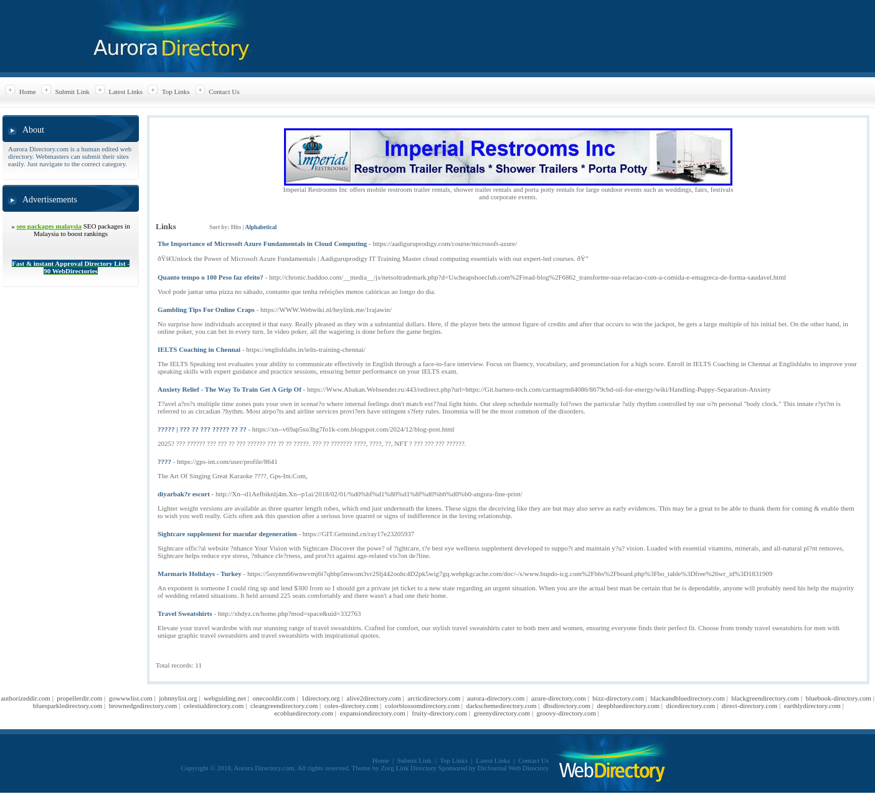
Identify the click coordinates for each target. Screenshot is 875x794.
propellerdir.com (79, 698)
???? (164, 461)
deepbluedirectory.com (628, 705)
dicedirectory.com (690, 705)
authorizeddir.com (25, 698)
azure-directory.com (558, 698)
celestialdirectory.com (214, 705)
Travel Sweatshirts (185, 613)
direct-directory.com (749, 705)
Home (27, 91)
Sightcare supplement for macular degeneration (227, 533)
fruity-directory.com (439, 713)
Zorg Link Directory (409, 768)
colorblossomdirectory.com (422, 705)
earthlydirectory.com (812, 705)
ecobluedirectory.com (303, 713)
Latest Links (125, 91)
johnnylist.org (178, 698)
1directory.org (320, 698)
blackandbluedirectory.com (687, 698)
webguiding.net (225, 698)
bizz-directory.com (618, 698)
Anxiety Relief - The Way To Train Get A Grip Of (229, 389)
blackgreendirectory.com (765, 698)
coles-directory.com (351, 705)
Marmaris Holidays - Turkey (200, 573)
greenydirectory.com (502, 713)
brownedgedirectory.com (143, 705)
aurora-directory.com (495, 698)
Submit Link (72, 91)
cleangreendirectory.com (284, 705)
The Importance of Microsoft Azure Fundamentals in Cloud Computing (262, 243)
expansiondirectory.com (372, 713)
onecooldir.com (274, 698)
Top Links (176, 91)
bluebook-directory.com (838, 698)
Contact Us (224, 91)
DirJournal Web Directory (513, 768)
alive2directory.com (373, 698)
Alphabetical (261, 227)
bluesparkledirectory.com (67, 705)
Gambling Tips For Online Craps (206, 309)
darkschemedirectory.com (501, 705)
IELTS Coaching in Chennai (199, 349)
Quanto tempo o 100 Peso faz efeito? (210, 277)
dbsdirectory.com (566, 705)
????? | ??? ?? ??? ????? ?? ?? (202, 429)
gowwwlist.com (131, 698)
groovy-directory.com (567, 713)
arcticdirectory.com (433, 698)
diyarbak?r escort (184, 494)
